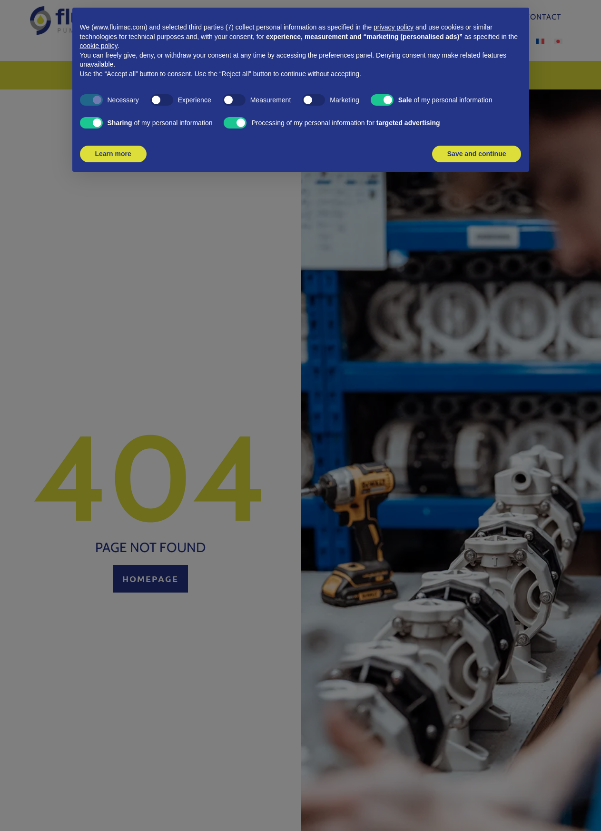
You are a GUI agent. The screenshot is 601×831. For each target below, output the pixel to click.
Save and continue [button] (476, 154)
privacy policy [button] (394, 27)
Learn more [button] (113, 154)
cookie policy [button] (99, 45)
